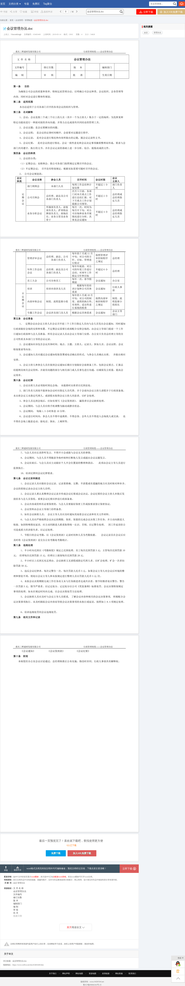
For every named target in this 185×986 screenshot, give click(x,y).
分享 (13, 12)
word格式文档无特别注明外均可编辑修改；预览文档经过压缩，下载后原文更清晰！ (67, 873)
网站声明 (66, 978)
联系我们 (132, 978)
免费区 (36, 3)
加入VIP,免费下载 (171, 11)
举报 (34, 12)
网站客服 (119, 978)
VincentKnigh (16, 34)
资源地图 (92, 978)
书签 (4, 12)
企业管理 (19, 20)
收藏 (23, 12)
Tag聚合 (47, 3)
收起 (180, 958)
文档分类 (13, 3)
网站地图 (79, 978)
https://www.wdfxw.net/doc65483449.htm (28, 969)
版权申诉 (46, 12)
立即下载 (146, 11)
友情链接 (105, 978)
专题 (26, 3)
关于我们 (52, 978)
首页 (2, 3)
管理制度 (28, 20)
